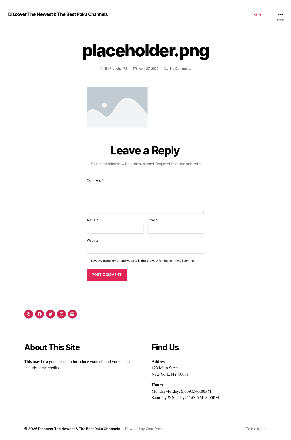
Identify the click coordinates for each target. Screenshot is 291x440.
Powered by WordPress (146, 428)
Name (92, 220)
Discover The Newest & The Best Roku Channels (61, 14)
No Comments (181, 68)
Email (153, 220)
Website (92, 240)
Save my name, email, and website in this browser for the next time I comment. (144, 261)
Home (256, 14)
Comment (95, 180)
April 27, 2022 (148, 68)
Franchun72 (117, 68)
